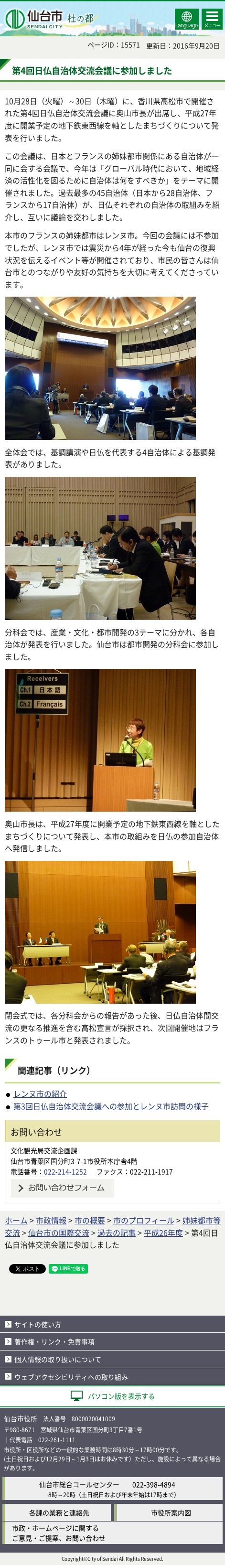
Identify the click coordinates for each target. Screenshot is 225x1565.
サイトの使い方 (37, 1324)
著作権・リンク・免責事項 (54, 1341)
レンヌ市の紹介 (40, 1093)
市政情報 (51, 1220)
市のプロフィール (143, 1220)
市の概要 (90, 1220)
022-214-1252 (65, 1171)
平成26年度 (163, 1232)
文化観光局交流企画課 (44, 1150)
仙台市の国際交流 (58, 1232)
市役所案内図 (171, 1512)
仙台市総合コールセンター (79, 1484)
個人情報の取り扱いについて (57, 1359)
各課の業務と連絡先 (59, 1512)
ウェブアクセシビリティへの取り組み (71, 1377)
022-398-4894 (153, 1484)
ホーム (16, 1220)
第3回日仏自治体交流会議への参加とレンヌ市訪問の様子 (111, 1106)
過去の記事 (116, 1232)
